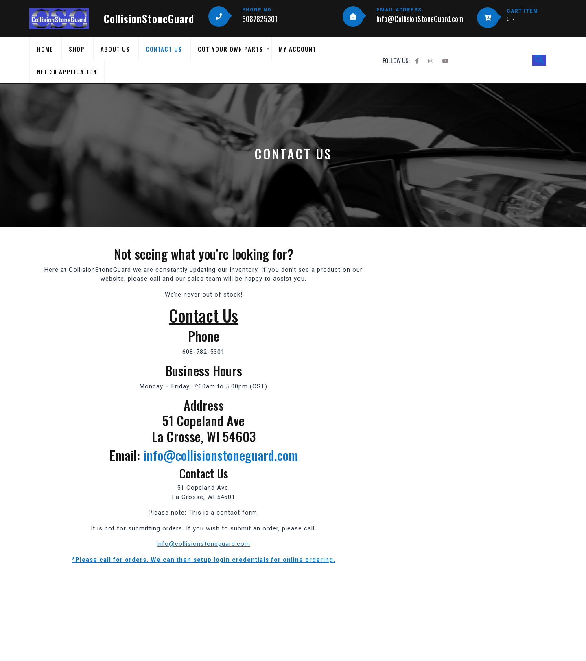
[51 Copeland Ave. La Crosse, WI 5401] (203, 601)
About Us (115, 48)
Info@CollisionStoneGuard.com (419, 18)
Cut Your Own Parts (230, 48)
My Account (297, 48)
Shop (77, 48)
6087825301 (260, 18)
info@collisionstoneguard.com (220, 455)
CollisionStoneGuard (149, 18)
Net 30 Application (67, 71)
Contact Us (164, 48)
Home (45, 48)
